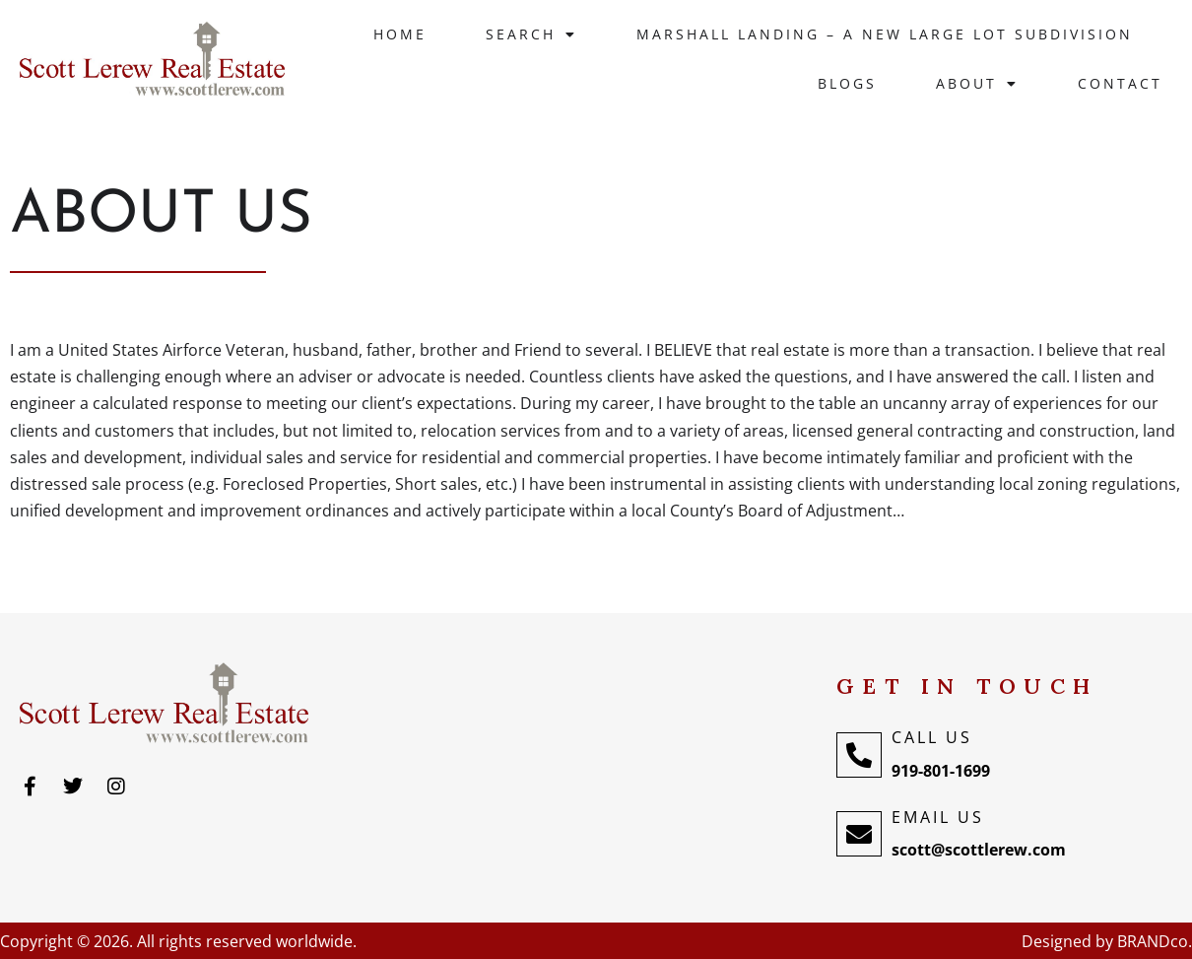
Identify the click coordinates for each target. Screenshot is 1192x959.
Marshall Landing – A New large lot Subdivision (884, 34)
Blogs (847, 83)
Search (531, 34)
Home (400, 34)
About (977, 84)
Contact (1120, 83)
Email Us (938, 817)
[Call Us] (859, 755)
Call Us (932, 737)
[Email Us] (859, 833)
